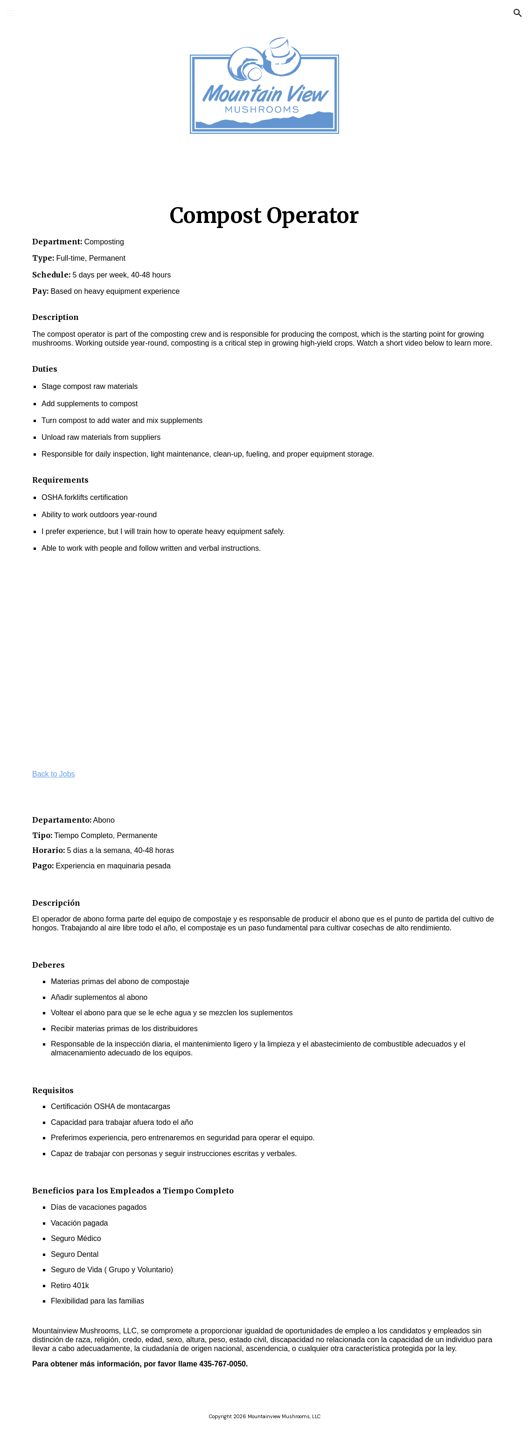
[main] (264, 373)
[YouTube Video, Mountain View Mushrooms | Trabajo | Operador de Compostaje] (386, 664)
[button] (11, 13)
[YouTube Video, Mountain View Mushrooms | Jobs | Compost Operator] (143, 664)
